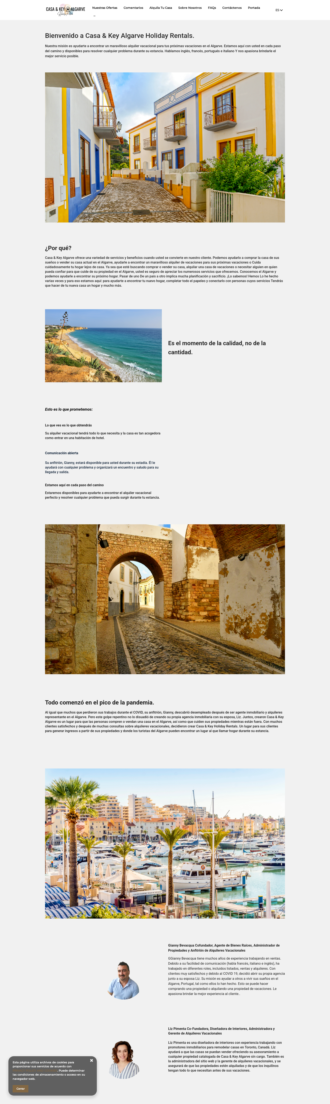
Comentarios (135, 10)
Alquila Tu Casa (162, 10)
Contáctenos (233, 10)
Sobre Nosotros (191, 10)
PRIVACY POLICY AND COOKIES (35, 1070)
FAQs (214, 10)
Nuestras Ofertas (106, 10)
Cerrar (20, 1088)
